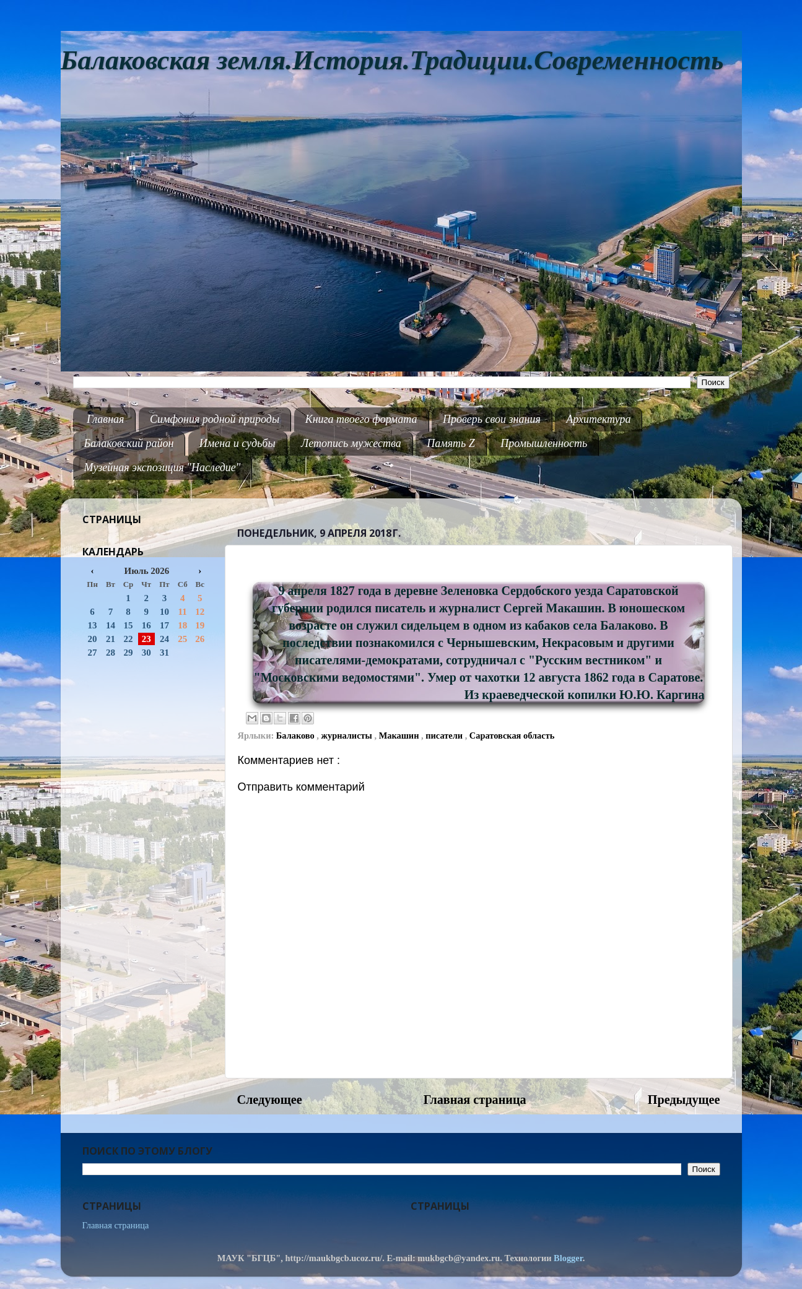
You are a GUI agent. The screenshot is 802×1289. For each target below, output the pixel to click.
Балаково (296, 735)
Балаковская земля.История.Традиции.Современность (392, 60)
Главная (105, 419)
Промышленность (543, 443)
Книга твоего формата (361, 419)
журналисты (348, 735)
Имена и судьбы (237, 443)
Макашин (400, 735)
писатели (444, 735)
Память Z (451, 443)
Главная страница (475, 1099)
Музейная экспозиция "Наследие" (162, 467)
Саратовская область (511, 735)
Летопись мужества (351, 443)
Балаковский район (129, 443)
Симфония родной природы (214, 419)
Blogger (568, 1258)
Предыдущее (684, 1099)
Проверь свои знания (492, 419)
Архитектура (598, 419)
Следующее (269, 1099)
